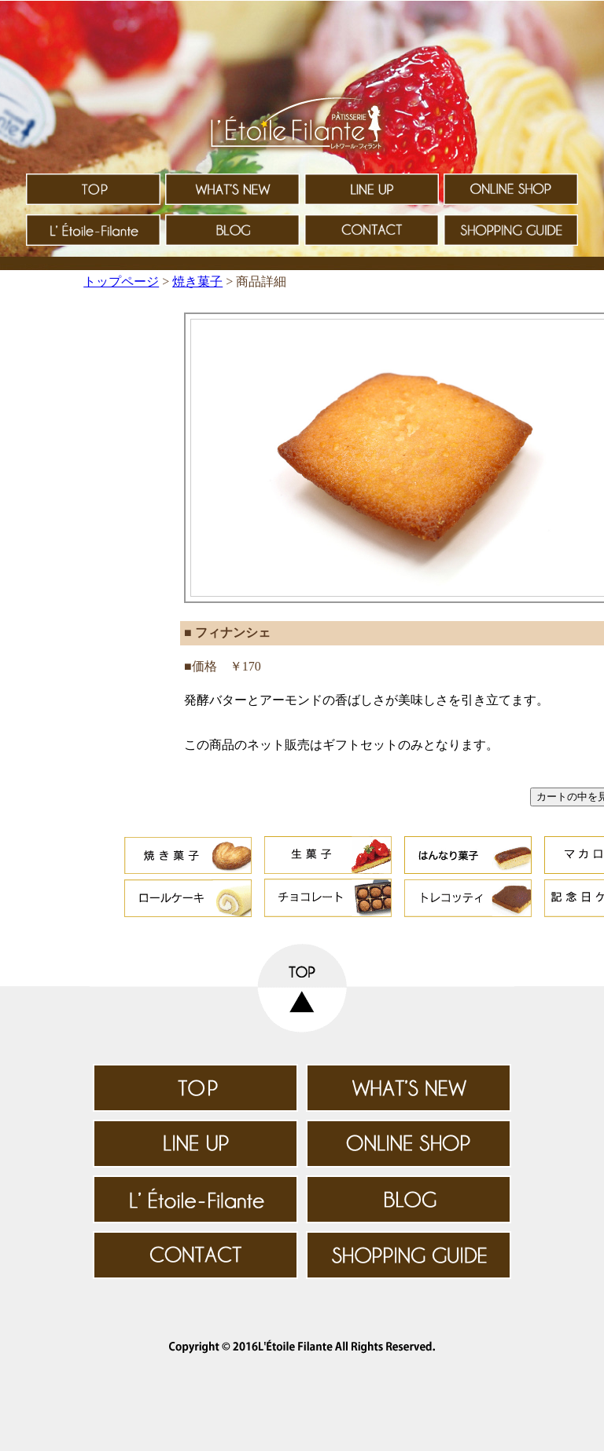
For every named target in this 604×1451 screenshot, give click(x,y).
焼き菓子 (197, 281)
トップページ (121, 281)
